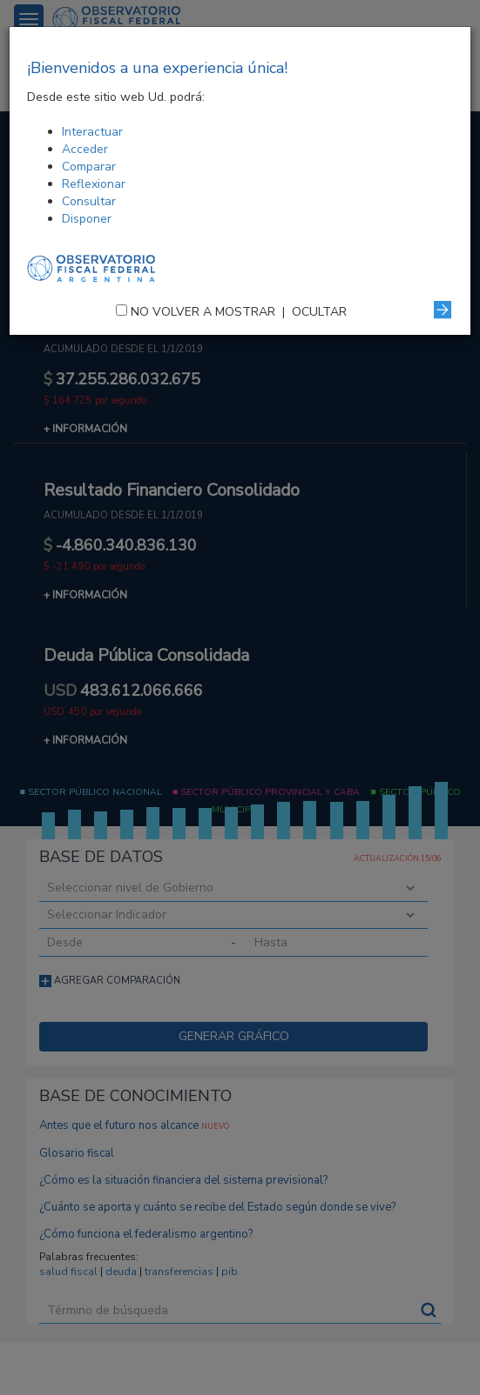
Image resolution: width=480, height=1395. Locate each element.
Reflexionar (93, 184)
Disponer (87, 218)
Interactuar (92, 131)
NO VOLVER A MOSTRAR (203, 312)
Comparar (89, 166)
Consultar (89, 201)
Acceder (85, 149)
